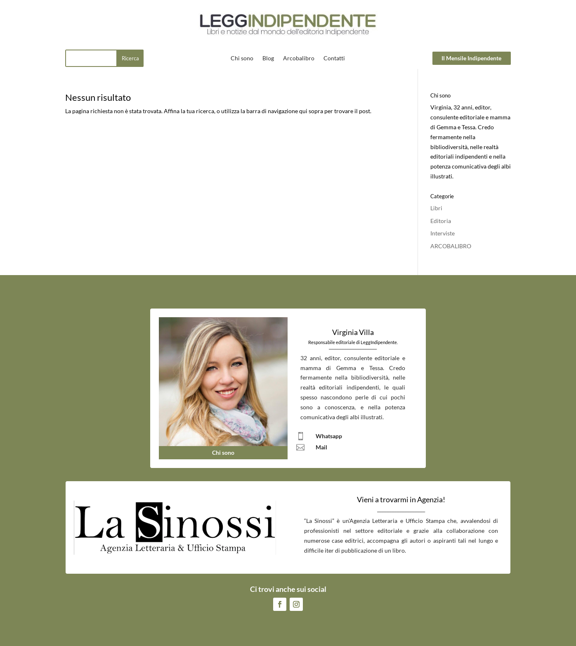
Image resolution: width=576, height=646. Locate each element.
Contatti (334, 58)
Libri (436, 207)
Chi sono (242, 58)
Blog (268, 58)
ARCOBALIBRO (450, 245)
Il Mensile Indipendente (471, 58)
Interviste (442, 233)
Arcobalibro (298, 58)
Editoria (440, 220)
